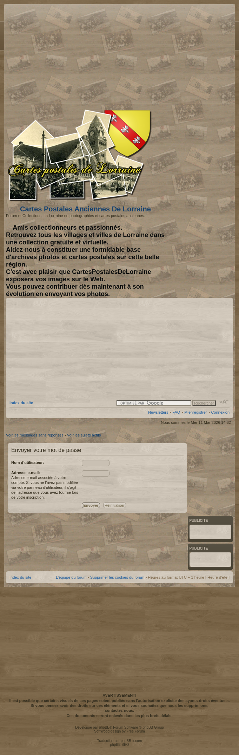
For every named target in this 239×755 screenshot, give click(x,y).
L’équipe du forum (71, 577)
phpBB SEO (119, 745)
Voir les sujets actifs (84, 435)
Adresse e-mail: (25, 473)
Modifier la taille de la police (224, 402)
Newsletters (158, 412)
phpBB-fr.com (131, 741)
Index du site (21, 403)
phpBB (104, 727)
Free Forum (135, 731)
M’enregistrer (195, 412)
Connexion (220, 412)
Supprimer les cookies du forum (117, 577)
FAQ (176, 412)
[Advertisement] (174, 55)
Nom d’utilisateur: (27, 462)
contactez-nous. (119, 710)
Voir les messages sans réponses (35, 435)
